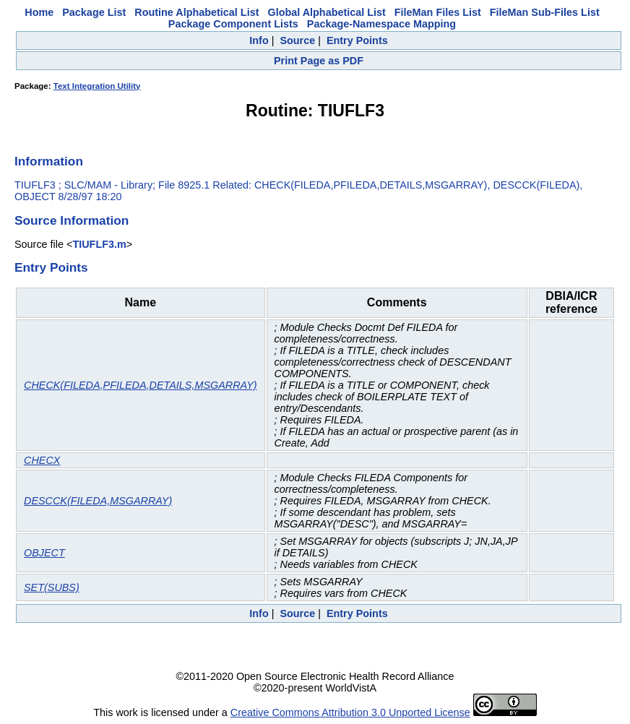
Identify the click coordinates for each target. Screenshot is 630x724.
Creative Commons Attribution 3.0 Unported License (350, 712)
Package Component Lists (233, 24)
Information (48, 161)
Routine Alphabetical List (196, 12)
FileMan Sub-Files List (545, 12)
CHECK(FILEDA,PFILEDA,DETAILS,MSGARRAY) (140, 385)
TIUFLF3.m (99, 244)
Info (258, 40)
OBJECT (44, 553)
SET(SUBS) (51, 587)
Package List (94, 12)
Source (297, 40)
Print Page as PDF (318, 60)
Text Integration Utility (97, 86)
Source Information (71, 220)
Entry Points (357, 40)
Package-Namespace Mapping (381, 24)
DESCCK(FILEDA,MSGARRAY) (98, 501)
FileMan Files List (437, 12)
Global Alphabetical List (326, 12)
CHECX (42, 460)
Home (39, 12)
